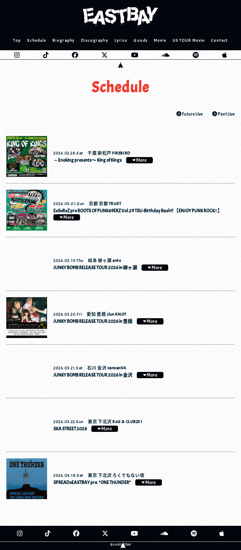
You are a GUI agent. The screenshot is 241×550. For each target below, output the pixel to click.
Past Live (223, 114)
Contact (219, 40)
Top (17, 40)
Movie (160, 40)
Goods (140, 40)
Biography (63, 40)
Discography (94, 40)
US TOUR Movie (189, 40)
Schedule (36, 40)
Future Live (189, 114)
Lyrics (121, 40)
